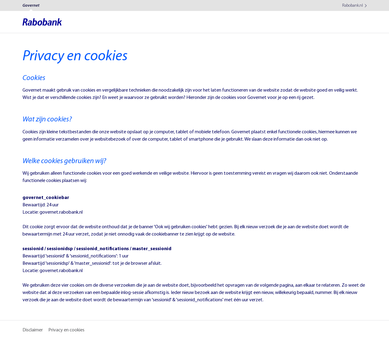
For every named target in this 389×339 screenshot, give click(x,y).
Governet (31, 5)
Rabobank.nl (352, 5)
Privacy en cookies (66, 330)
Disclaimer (32, 330)
